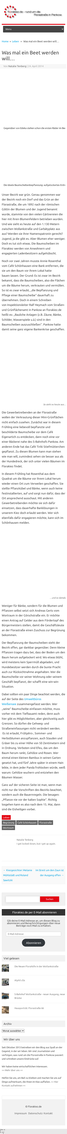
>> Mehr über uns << (12, 1070)
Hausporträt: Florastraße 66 (29, 1008)
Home (5, 41)
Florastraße (45, 822)
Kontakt (48, 1113)
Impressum (20, 1113)
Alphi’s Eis (19, 980)
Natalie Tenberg (17, 66)
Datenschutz (35, 1113)
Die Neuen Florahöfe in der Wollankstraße (36, 966)
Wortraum (8, 828)
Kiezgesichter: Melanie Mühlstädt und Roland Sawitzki (17, 875)
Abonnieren (33, 942)
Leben (15, 41)
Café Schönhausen (27, 822)
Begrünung (8, 822)
